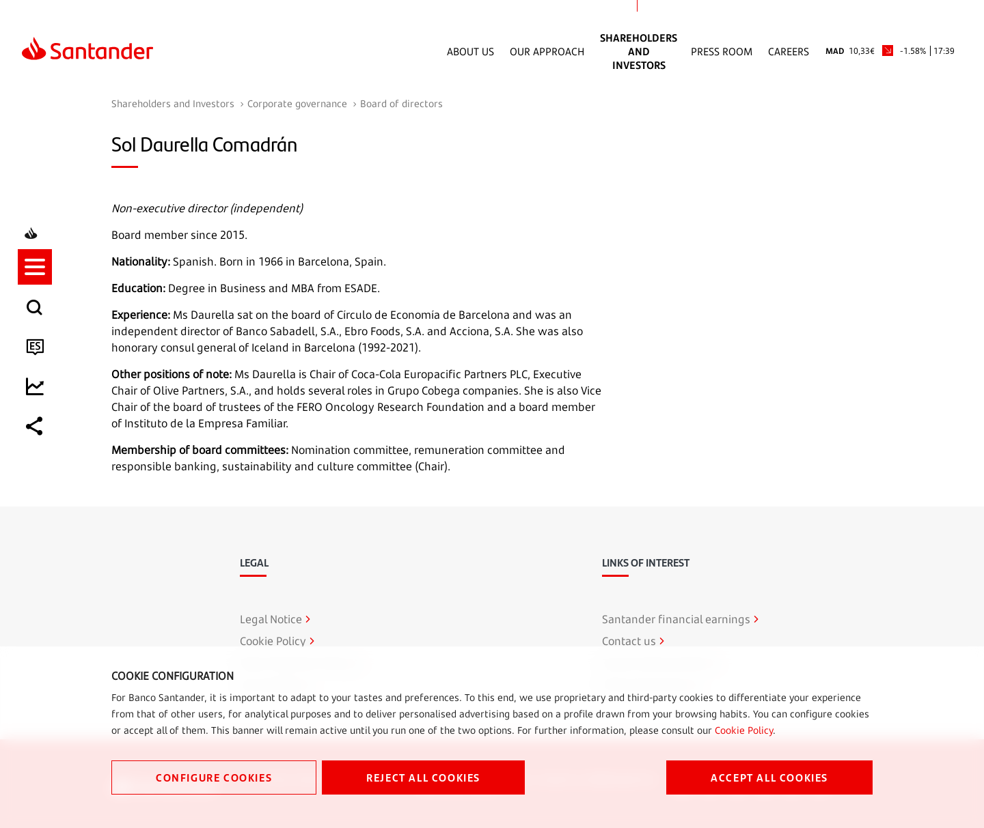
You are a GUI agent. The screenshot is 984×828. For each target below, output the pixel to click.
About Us (470, 51)
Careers (788, 51)
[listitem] (39, 354)
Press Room (721, 51)
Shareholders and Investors (638, 51)
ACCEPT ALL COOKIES (769, 777)
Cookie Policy (744, 730)
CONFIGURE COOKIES (214, 777)
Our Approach (547, 51)
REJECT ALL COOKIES (423, 777)
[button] (39, 354)
